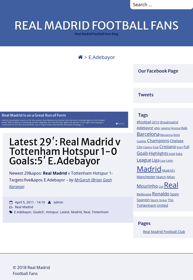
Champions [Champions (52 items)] (158, 140)
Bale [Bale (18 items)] (184, 128)
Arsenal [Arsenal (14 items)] (176, 128)
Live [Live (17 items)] (162, 160)
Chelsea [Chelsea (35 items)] (176, 140)
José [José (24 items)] (172, 153)
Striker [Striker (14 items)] (163, 200)
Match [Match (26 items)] (161, 177)
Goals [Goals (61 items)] (142, 153)
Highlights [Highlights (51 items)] (158, 153)
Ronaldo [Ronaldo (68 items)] (160, 194)
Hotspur (52, 212)
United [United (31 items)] (162, 205)
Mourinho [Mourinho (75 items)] (147, 186)
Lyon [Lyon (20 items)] (169, 160)
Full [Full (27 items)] (186, 146)
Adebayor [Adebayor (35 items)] (145, 127)
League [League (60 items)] (144, 160)
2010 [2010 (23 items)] (155, 122)
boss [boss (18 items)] (176, 135)
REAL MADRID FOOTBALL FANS (96, 26)
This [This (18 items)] (170, 200)
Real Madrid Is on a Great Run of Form (34, 115)
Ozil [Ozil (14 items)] (161, 186)
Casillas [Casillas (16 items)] (142, 141)
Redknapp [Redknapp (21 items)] (144, 194)
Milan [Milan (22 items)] (171, 177)
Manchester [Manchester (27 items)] (146, 176)
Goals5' (38, 212)
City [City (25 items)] (139, 147)
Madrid (76, 212)
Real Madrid (24, 207)
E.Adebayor (22, 212)
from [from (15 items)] (180, 147)
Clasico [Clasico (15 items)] (147, 147)
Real (87, 212)
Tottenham (100, 212)
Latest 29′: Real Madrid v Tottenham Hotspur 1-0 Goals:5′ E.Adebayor (65, 151)
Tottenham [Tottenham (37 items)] (146, 205)
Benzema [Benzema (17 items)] (166, 135)
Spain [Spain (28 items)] (174, 194)
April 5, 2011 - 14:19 (30, 202)
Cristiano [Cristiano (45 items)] (167, 146)
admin (58, 202)
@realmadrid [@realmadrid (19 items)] (169, 122)
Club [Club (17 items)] (156, 147)
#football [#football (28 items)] (144, 122)
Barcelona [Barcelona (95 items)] (148, 134)
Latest (64, 212)
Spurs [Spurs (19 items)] (154, 200)
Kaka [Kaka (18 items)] (179, 154)
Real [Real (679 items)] (171, 185)
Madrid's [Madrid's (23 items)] (168, 170)
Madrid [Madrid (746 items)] (149, 169)
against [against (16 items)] (166, 128)
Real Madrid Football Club (164, 231)
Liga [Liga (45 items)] (156, 160)
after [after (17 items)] (157, 128)
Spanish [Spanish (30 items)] (143, 199)
